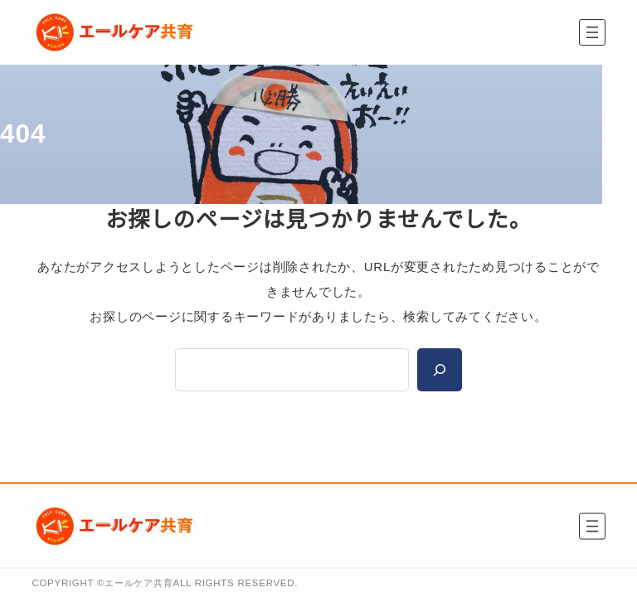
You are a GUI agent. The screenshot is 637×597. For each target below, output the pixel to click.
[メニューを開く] (592, 32)
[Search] (439, 370)
